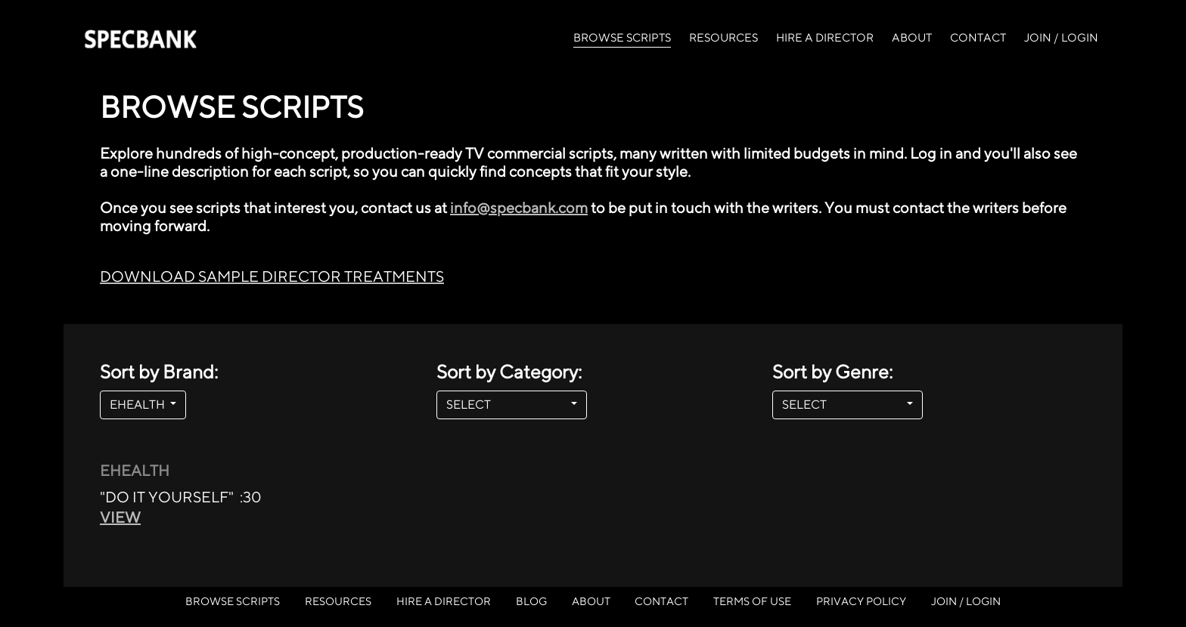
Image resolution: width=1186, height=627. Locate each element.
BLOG (531, 601)
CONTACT (978, 37)
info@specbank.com (519, 207)
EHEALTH (138, 404)
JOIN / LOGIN (1061, 37)
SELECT (507, 404)
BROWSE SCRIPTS (622, 36)
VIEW (120, 517)
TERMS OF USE (752, 601)
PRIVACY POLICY (861, 601)
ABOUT (912, 37)
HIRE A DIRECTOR (825, 37)
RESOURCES (723, 37)
